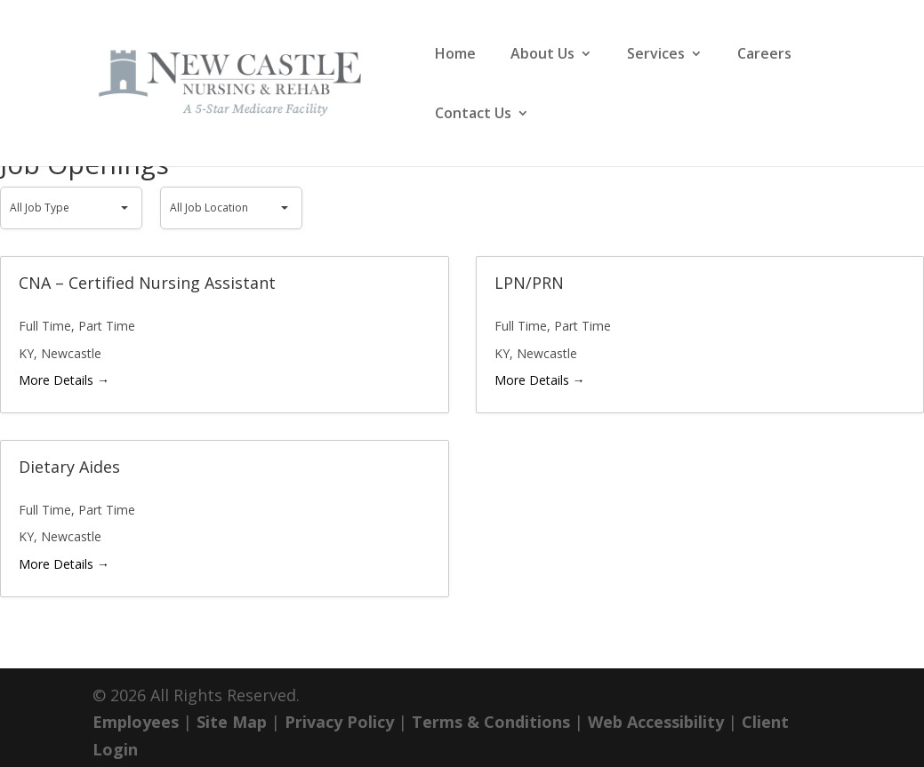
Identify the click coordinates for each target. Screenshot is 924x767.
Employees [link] (135, 721)
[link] (252, 81)
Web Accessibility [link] (656, 721)
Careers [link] (764, 55)
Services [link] (656, 55)
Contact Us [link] (473, 115)
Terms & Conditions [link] (491, 721)
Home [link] (455, 55)
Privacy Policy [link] (339, 721)
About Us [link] (542, 55)
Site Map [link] (232, 721)
